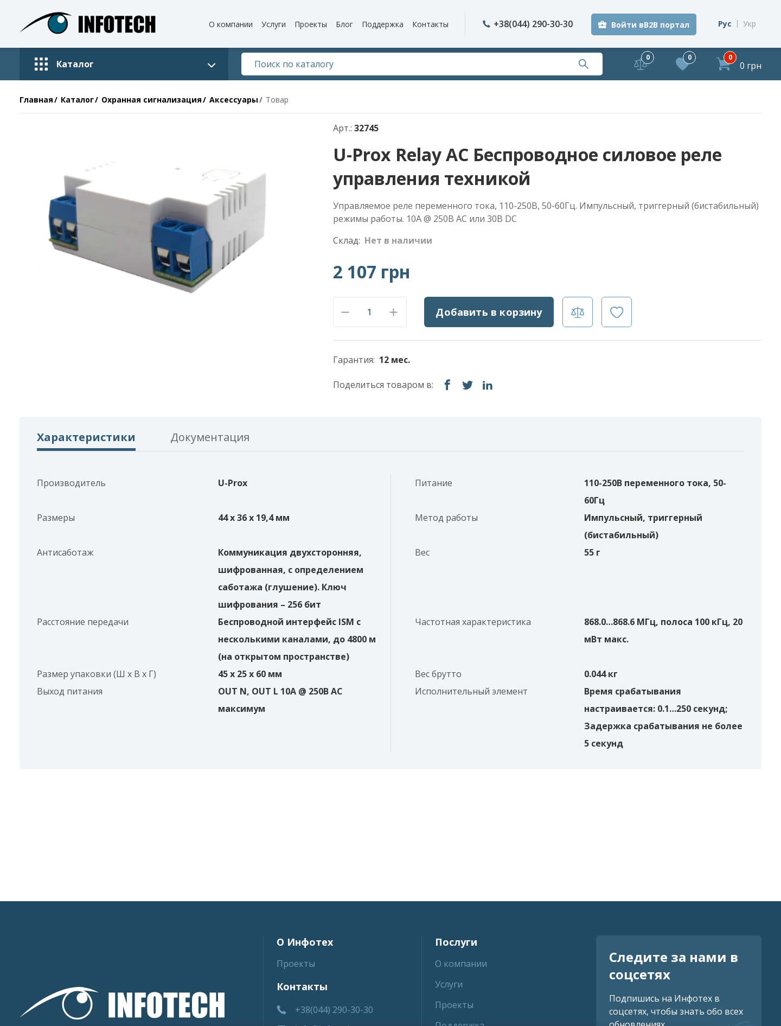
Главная (36, 99)
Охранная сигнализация (151, 99)
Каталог (77, 99)
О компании (231, 24)
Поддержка (383, 24)
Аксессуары (233, 99)
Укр (749, 24)
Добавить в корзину (489, 311)
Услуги (273, 24)
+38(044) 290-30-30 (528, 24)
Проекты (311, 24)
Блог (344, 24)
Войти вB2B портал (650, 25)
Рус (725, 24)
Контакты (430, 24)
